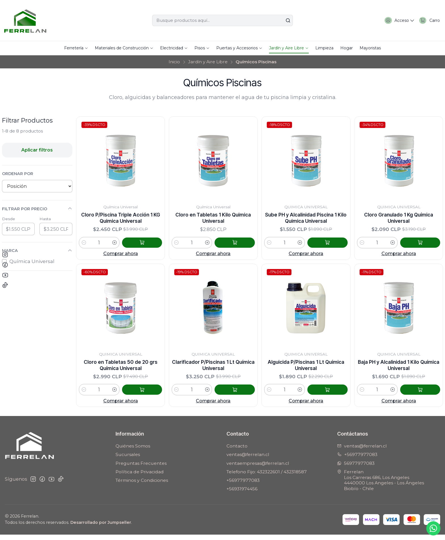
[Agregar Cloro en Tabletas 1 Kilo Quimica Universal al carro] (242, 245)
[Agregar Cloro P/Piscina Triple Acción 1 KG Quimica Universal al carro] (149, 245)
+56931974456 (241, 494)
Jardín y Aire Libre (208, 62)
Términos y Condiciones (142, 485)
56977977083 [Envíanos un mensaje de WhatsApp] (356, 468)
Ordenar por (17, 173)
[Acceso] (395, 20)
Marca (37, 250)
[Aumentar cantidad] (129, 245)
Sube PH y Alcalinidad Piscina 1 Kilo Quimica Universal (306, 219)
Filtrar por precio (37, 208)
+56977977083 (243, 485)
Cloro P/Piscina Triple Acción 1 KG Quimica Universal (121, 219)
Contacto (236, 451)
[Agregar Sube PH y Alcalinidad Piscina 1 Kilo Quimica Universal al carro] (335, 245)
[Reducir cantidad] (84, 245)
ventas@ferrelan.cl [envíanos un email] (362, 451)
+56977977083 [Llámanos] (357, 460)
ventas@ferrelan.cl (247, 460)
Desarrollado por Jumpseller (100, 527)
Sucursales (128, 460)
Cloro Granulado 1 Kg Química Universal (399, 219)
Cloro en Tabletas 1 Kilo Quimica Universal (213, 219)
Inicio (174, 62)
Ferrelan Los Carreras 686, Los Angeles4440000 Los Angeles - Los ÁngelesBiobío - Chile (380, 485)
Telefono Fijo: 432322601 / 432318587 (266, 477)
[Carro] (428, 20)
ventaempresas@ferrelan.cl (257, 468)
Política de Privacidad (140, 477)
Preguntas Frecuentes (141, 468)
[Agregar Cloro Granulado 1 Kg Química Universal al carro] (427, 245)
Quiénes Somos (133, 451)
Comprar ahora (120, 256)
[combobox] (222, 20)
